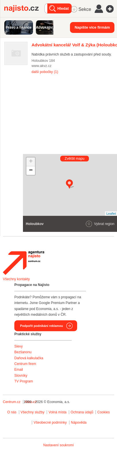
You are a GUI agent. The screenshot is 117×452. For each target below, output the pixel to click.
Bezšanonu (23, 352)
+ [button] (31, 161)
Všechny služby (33, 412)
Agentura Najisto (23, 263)
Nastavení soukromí (58, 445)
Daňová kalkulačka (28, 358)
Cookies (103, 412)
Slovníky (20, 376)
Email (18, 370)
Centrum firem (25, 364)
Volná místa (57, 412)
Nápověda (79, 423)
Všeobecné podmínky (50, 423)
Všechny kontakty (16, 279)
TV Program (23, 381)
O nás (11, 412)
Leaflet (111, 213)
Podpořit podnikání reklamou (41, 325)
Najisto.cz (24, 8)
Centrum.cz (11, 402)
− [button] (31, 170)
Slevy (18, 346)
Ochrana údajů (82, 412)
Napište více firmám (92, 27)
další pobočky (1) (45, 72)
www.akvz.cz (42, 66)
